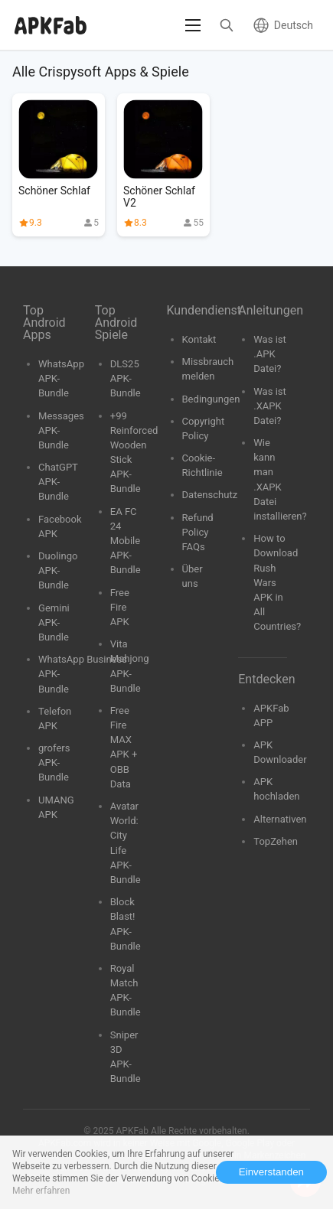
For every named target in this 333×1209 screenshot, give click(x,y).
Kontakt (199, 339)
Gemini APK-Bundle (54, 622)
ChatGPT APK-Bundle (58, 481)
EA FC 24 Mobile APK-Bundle (125, 541)
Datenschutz (210, 494)
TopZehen (275, 841)
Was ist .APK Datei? (269, 354)
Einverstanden (271, 1172)
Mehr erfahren (41, 1190)
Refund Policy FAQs (198, 532)
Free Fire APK (119, 607)
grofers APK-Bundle (54, 762)
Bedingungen (211, 399)
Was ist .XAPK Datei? (269, 406)
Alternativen (279, 819)
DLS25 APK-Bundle (125, 378)
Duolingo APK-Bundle (57, 570)
